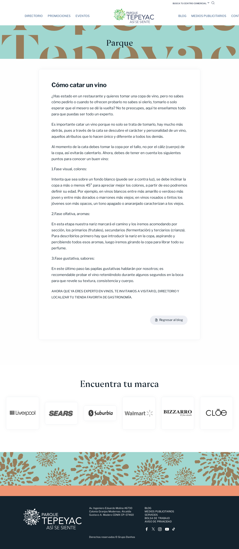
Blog (182, 16)
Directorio (34, 16)
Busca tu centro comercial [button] (190, 3)
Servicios (151, 514)
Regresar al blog (169, 320)
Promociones (59, 16)
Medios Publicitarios (208, 16)
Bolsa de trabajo (157, 518)
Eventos (83, 16)
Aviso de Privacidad (158, 521)
